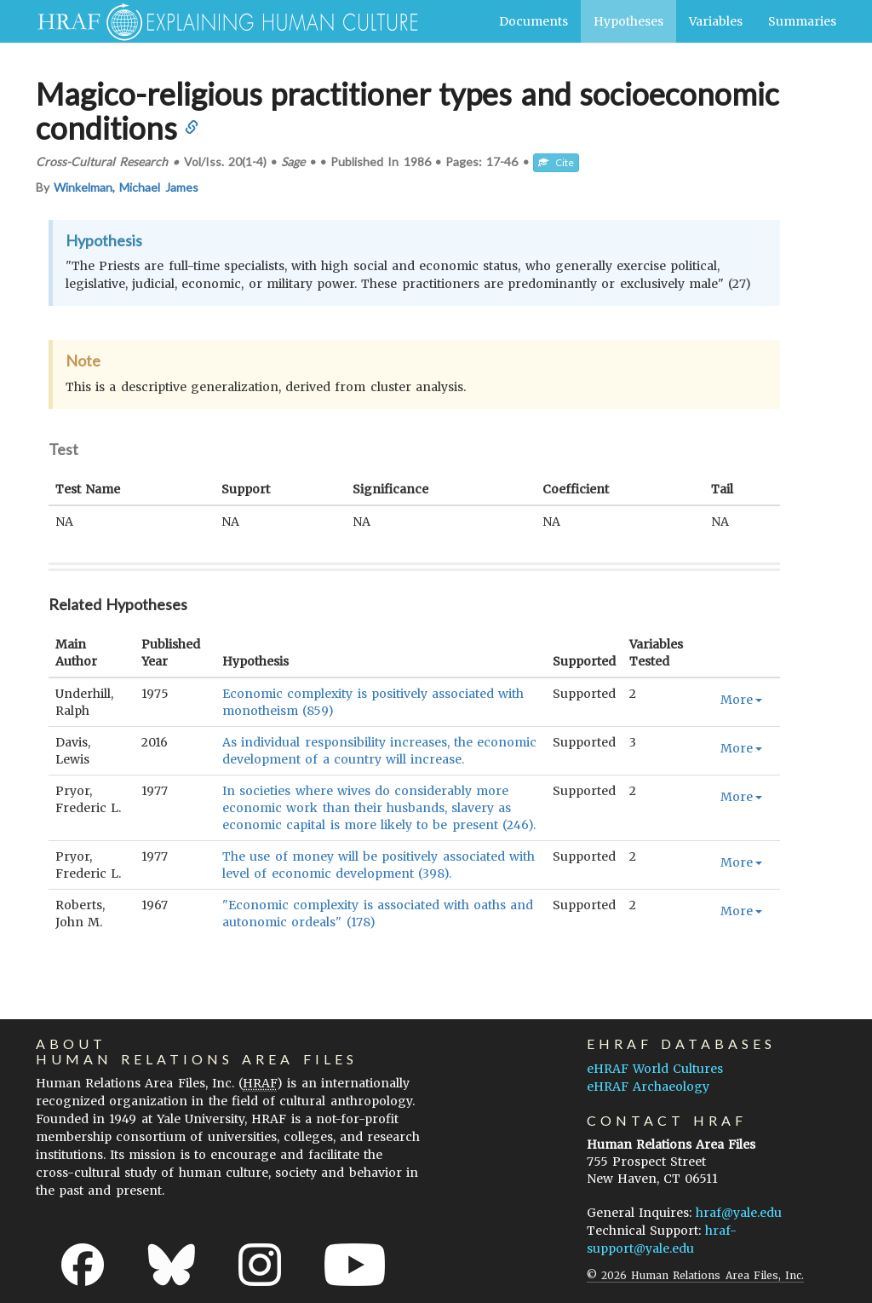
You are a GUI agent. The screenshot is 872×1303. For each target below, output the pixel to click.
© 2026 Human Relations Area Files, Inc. (695, 1275)
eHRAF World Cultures (655, 1068)
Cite (556, 162)
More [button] (741, 699)
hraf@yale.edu (739, 1212)
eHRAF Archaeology (648, 1086)
